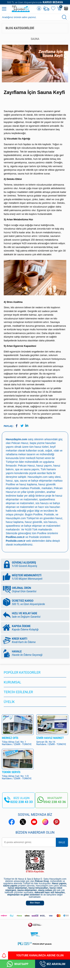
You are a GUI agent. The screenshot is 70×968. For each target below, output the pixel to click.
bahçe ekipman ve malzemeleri (42, 525)
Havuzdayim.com (38, 476)
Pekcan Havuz (19, 443)
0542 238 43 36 (54, 802)
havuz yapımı (44, 465)
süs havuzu (50, 521)
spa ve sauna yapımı (27, 469)
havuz (58, 518)
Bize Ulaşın (35, 903)
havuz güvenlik (33, 521)
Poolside (35, 488)
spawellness (13, 525)
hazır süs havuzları (49, 506)
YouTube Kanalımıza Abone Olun (32, 955)
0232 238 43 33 (21, 802)
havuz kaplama (14, 521)
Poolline (10, 484)
